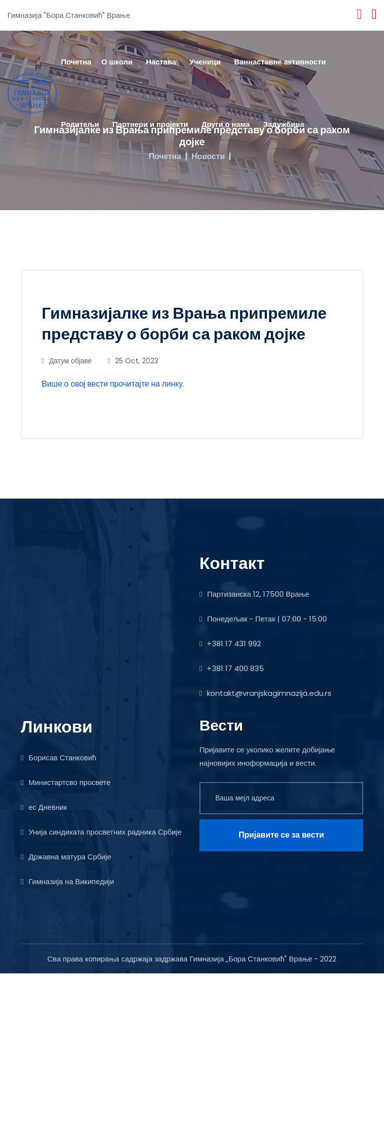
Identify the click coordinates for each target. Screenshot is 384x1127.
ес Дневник (44, 807)
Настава (161, 61)
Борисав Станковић (58, 757)
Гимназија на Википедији (67, 881)
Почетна (76, 61)
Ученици (205, 61)
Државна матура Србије (66, 856)
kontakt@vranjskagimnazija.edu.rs (265, 693)
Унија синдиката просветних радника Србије (101, 832)
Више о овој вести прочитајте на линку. (113, 384)
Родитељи (80, 124)
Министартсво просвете (66, 782)
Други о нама (225, 124)
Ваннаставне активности (280, 61)
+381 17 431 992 (230, 643)
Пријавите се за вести (281, 835)
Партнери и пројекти (150, 124)
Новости (208, 157)
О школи (116, 61)
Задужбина (283, 124)
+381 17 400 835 (231, 668)
